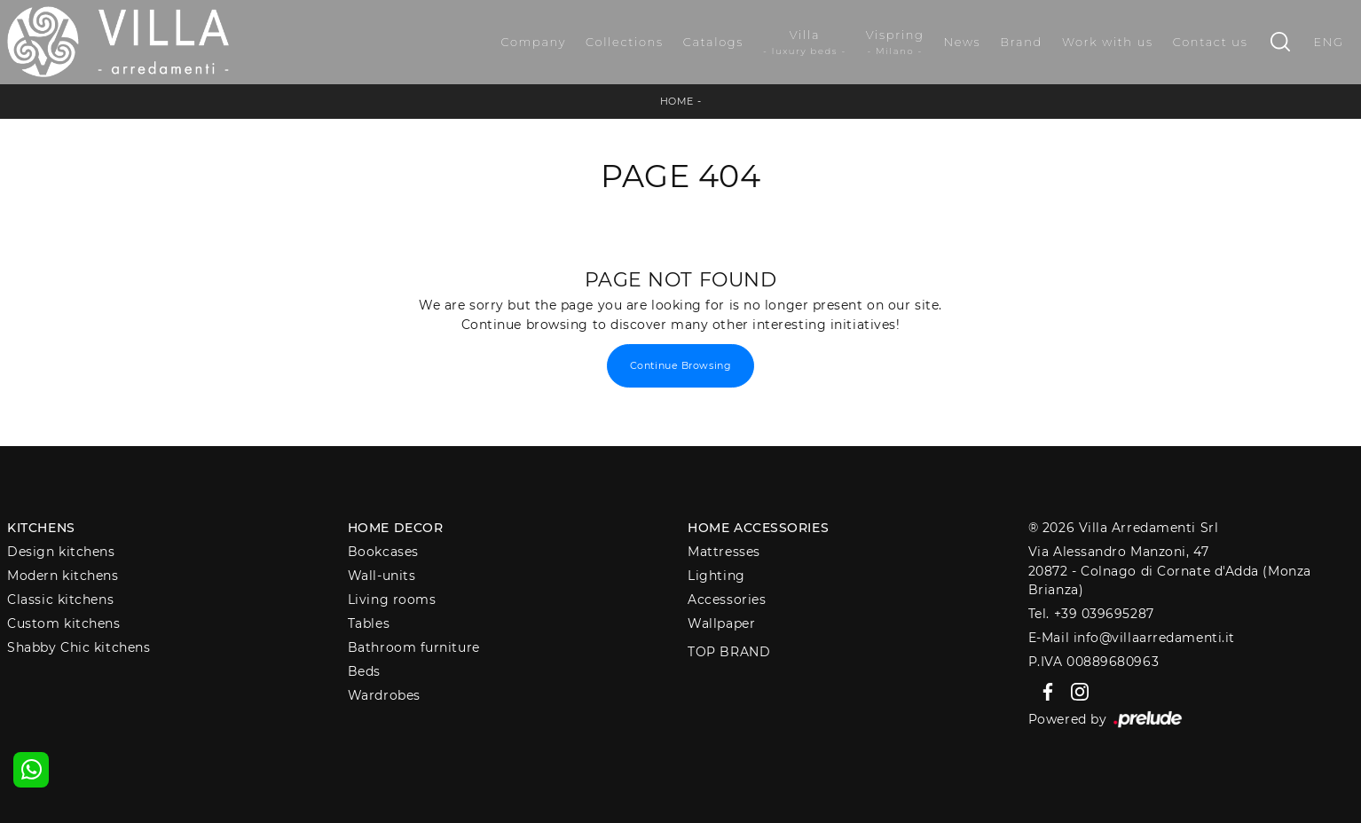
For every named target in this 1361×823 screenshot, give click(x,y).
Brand (1021, 42)
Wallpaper (721, 623)
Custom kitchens (63, 623)
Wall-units (382, 576)
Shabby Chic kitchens (78, 647)
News (962, 42)
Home (677, 101)
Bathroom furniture (414, 647)
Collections (625, 42)
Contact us (1210, 42)
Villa (804, 42)
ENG (1328, 42)
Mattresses (724, 552)
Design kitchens (60, 552)
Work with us (1107, 42)
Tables (368, 623)
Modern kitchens (62, 576)
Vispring (895, 42)
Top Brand (729, 652)
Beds (364, 671)
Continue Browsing (680, 365)
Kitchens (41, 528)
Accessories (727, 599)
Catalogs (713, 42)
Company (533, 42)
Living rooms (392, 599)
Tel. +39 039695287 (1091, 614)
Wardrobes (384, 695)
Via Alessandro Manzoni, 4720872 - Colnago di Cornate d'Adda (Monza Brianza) (1169, 571)
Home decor (396, 528)
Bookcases (383, 552)
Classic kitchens (60, 599)
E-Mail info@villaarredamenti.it (1131, 638)
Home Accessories (758, 528)
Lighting (716, 576)
